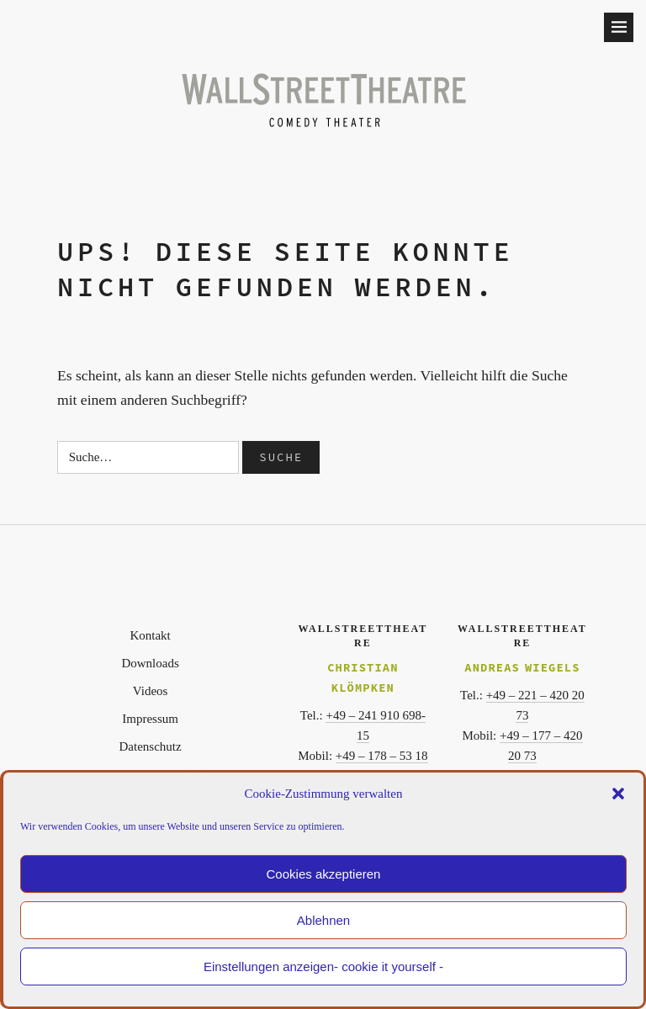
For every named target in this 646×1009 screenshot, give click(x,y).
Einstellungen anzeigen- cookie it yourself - (323, 966)
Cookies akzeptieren (324, 874)
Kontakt (150, 635)
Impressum (150, 718)
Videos (150, 691)
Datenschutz (150, 746)
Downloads (149, 663)
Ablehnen (323, 920)
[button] (618, 793)
